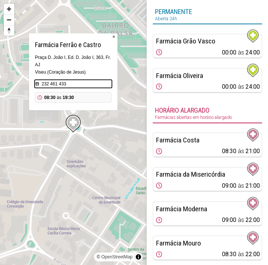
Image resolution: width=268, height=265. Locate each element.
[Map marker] (73, 123)
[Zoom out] (9, 19)
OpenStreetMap (117, 256)
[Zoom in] (9, 9)
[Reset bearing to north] (9, 30)
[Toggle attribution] (138, 256)
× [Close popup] (113, 36)
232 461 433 (54, 83)
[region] (73, 132)
